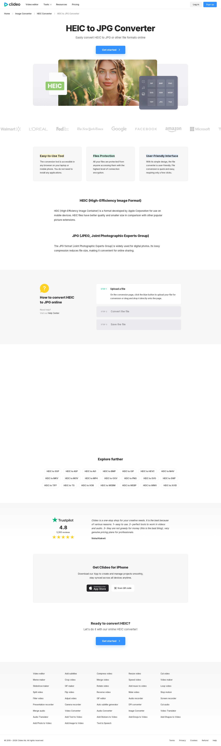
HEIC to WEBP (129, 485)
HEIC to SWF (169, 478)
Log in (196, 4)
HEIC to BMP (109, 471)
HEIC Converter (44, 13)
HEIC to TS (69, 485)
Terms (172, 740)
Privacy (182, 740)
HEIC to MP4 (91, 478)
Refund (205, 740)
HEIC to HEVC (148, 471)
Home (7, 13)
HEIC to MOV (71, 478)
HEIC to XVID (170, 485)
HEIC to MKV (51, 478)
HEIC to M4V (167, 471)
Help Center (53, 313)
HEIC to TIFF (50, 485)
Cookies (193, 740)
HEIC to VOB (87, 485)
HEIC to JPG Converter (68, 13)
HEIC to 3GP (53, 471)
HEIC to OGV (110, 478)
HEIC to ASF (72, 471)
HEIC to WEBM (108, 485)
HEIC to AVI (90, 471)
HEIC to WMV (150, 485)
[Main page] (13, 4)
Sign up (210, 4)
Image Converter (23, 13)
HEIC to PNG (130, 478)
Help (215, 740)
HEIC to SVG (150, 478)
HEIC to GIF (128, 471)
